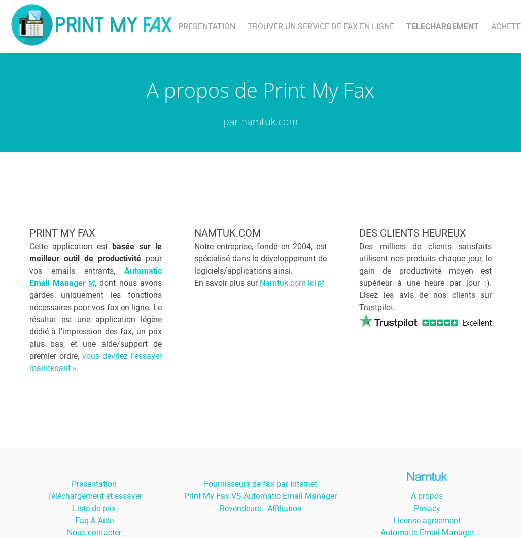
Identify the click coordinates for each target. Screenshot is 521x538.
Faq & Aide (94, 520)
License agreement (427, 520)
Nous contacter (94, 532)
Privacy (427, 508)
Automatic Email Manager (427, 532)
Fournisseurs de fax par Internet (260, 484)
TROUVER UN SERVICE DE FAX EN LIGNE (321, 26)
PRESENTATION (206, 26)
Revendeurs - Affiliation (261, 508)
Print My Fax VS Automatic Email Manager (260, 496)
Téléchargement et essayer (94, 496)
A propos (427, 496)
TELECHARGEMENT (442, 26)
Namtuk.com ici (292, 283)
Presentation (94, 484)
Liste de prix (94, 508)
